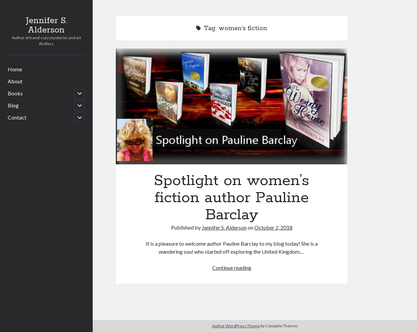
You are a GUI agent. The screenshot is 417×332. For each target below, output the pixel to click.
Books (15, 93)
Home (15, 69)
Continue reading (231, 267)
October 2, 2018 (273, 227)
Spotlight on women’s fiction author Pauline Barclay (231, 106)
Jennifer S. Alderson (46, 25)
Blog (13, 105)
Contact (17, 117)
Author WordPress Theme (236, 325)
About (15, 81)
